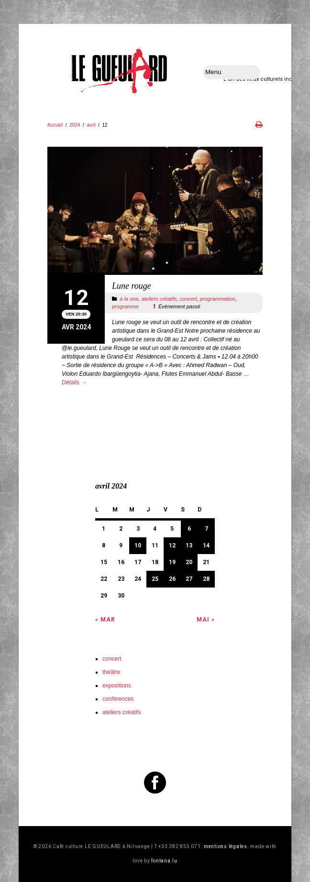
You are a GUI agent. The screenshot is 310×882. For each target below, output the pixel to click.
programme (125, 306)
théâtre (111, 672)
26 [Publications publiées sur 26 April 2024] (172, 579)
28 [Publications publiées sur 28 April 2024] (206, 579)
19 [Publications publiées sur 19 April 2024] (172, 562)
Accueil (55, 125)
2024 (74, 125)
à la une (129, 299)
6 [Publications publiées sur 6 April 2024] (189, 528)
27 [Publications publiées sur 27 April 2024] (189, 579)
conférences (117, 699)
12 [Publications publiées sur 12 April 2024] (172, 545)
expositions (116, 685)
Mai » (206, 619)
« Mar (105, 619)
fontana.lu (164, 860)
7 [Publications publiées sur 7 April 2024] (206, 528)
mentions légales (225, 846)
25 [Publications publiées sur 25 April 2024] (155, 579)
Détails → (74, 382)
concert (188, 299)
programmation (217, 299)
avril (91, 125)
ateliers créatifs (159, 299)
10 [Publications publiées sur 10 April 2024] (137, 545)
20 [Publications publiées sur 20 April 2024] (189, 562)
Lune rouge (131, 286)
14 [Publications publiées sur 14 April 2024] (206, 545)
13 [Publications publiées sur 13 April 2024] (189, 545)
